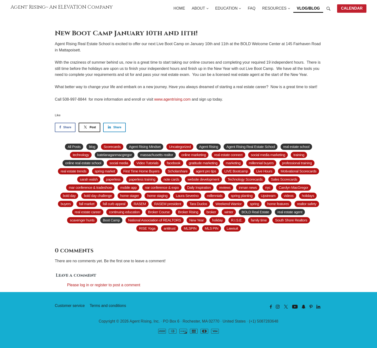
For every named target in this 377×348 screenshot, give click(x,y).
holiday (217, 220)
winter (228, 212)
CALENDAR (352, 8)
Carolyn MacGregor (293, 187)
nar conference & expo (162, 187)
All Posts (74, 147)
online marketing (193, 155)
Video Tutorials (147, 163)
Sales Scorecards (284, 179)
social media (118, 163)
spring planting (241, 196)
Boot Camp (111, 220)
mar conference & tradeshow (90, 187)
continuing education (124, 212)
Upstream (268, 196)
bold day (69, 196)
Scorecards (112, 147)
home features (278, 204)
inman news (248, 187)
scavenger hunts (82, 220)
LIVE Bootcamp (236, 171)
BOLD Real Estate (255, 212)
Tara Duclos (198, 204)
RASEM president (167, 204)
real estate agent (289, 212)
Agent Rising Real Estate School (250, 147)
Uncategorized (180, 147)
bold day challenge (98, 196)
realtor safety (306, 204)
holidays (308, 196)
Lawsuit (232, 228)
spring (254, 204)
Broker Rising (188, 212)
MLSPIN (190, 228)
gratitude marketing (203, 163)
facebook (174, 163)
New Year (196, 220)
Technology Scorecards (245, 179)
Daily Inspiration (199, 187)
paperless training (142, 179)
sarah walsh (89, 179)
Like (58, 115)
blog (92, 147)
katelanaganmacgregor (114, 155)
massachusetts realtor (156, 155)
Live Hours (264, 171)
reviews (225, 187)
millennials (215, 196)
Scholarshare (178, 171)
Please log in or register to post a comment (103, 285)
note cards (171, 179)
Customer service (70, 306)
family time (259, 220)
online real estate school (83, 163)
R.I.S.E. (237, 220)
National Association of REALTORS (154, 220)
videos (288, 196)
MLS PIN (212, 228)
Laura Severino (187, 196)
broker (211, 212)
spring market (105, 171)
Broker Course (159, 212)
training (298, 155)
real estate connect (228, 155)
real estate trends (73, 171)
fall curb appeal (114, 204)
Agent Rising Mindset (145, 147)
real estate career (88, 212)
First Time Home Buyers (141, 171)
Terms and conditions (108, 306)
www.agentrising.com (172, 99)
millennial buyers (261, 163)
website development (203, 179)
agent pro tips (206, 171)
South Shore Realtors (291, 220)
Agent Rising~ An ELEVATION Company (62, 7)
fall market (86, 204)
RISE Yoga (147, 228)
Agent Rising (208, 147)
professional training (297, 163)
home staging (157, 196)
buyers (66, 204)
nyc (267, 187)
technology (81, 155)
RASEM (140, 204)
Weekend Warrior (228, 204)
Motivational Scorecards (298, 171)
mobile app (128, 187)
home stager (129, 196)
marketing (233, 163)
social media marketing (268, 155)
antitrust (170, 228)
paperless (113, 179)
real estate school (296, 147)
